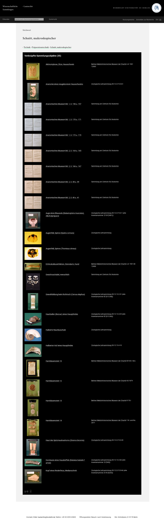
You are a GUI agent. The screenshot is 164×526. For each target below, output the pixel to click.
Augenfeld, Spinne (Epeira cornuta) (60, 233)
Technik (27, 47)
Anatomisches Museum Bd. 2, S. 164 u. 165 (63, 151)
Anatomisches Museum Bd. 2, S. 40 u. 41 (62, 198)
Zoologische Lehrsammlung (101, 84)
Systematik (53, 19)
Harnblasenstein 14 (54, 420)
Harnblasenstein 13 (54, 401)
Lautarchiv (28, 6)
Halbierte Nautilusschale (56, 330)
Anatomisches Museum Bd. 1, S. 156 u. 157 (63, 104)
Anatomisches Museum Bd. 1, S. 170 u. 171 (63, 119)
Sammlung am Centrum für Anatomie (105, 104)
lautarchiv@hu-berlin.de (46, 517)
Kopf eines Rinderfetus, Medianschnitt (61, 470)
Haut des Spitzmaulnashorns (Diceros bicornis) (65, 440)
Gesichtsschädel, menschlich (57, 274)
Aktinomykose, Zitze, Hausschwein (60, 64)
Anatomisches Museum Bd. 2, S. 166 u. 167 (63, 166)
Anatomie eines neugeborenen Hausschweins (64, 84)
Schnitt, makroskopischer (60, 47)
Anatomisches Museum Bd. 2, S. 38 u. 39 (62, 182)
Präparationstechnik (40, 47)
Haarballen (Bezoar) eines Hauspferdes (62, 314)
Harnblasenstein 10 (54, 361)
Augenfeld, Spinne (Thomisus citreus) (61, 248)
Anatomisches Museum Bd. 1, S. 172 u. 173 (63, 135)
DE (160, 20)
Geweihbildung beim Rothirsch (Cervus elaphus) (65, 294)
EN (157, 20)
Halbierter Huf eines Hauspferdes (59, 345)
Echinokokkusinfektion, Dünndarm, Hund (62, 264)
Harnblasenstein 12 (54, 381)
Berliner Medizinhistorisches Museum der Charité (108, 64)
